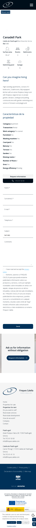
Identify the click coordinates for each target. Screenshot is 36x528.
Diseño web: (18, 486)
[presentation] (17, 316)
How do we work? (9, 418)
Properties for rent (9, 407)
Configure (26, 522)
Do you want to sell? (10, 410)
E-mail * (18, 211)
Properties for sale (9, 405)
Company (6, 421)
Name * (18, 190)
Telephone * (18, 222)
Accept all (11, 522)
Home (5, 402)
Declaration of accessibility (13, 471)
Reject (19, 522)
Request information (18, 358)
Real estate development (11, 415)
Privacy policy (23, 467)
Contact (5, 424)
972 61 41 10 (10, 454)
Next (7, 30)
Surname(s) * (18, 201)
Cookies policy (12, 467)
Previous (2, 30)
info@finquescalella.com (11, 441)
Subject (18, 233)
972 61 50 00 (18, 181)
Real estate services (10, 413)
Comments (18, 253)
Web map (27, 471)
